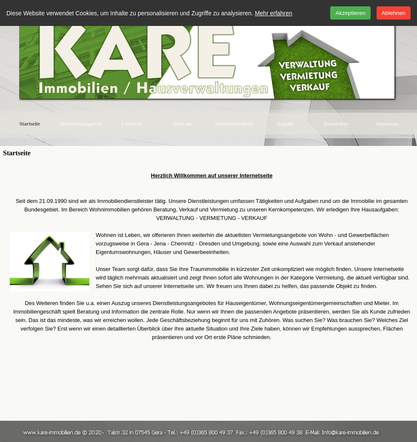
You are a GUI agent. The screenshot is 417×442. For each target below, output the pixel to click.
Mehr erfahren (273, 13)
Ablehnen (394, 13)
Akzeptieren (350, 13)
